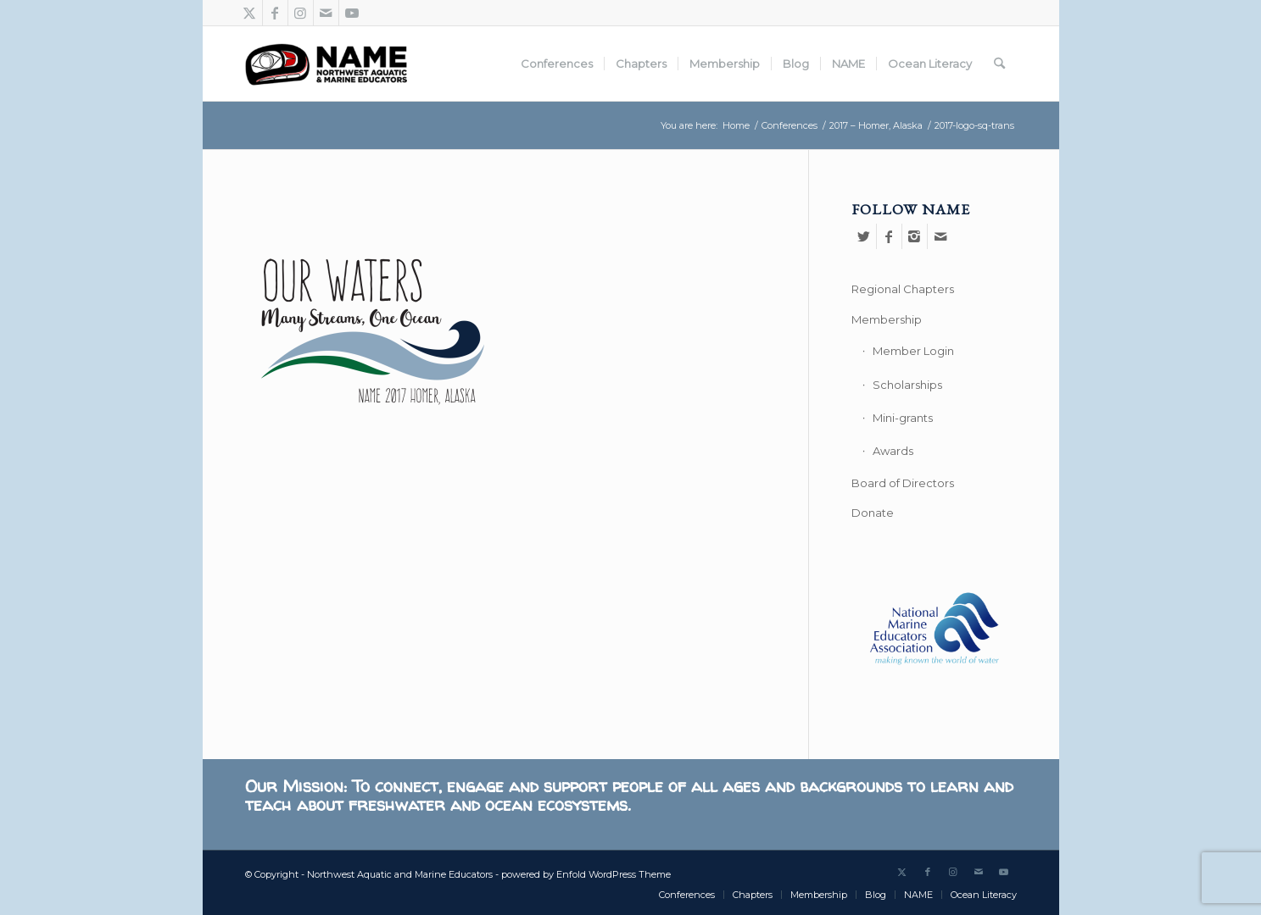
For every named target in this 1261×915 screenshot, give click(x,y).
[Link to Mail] (326, 12)
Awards (893, 451)
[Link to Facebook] (275, 12)
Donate (872, 512)
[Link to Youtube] (352, 12)
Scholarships (907, 384)
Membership (886, 319)
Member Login (913, 351)
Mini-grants (903, 417)
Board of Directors (902, 483)
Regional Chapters (902, 289)
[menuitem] (557, 63)
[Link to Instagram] (300, 12)
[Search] (999, 63)
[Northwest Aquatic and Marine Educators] (326, 63)
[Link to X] (249, 12)
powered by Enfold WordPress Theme (586, 874)
